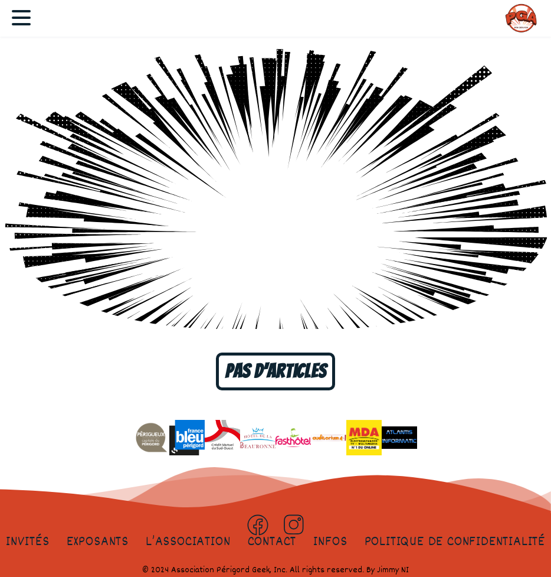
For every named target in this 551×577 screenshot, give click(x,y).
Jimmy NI (393, 570)
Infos (330, 542)
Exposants (98, 542)
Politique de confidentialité (455, 542)
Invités (28, 542)
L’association (188, 542)
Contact (272, 542)
